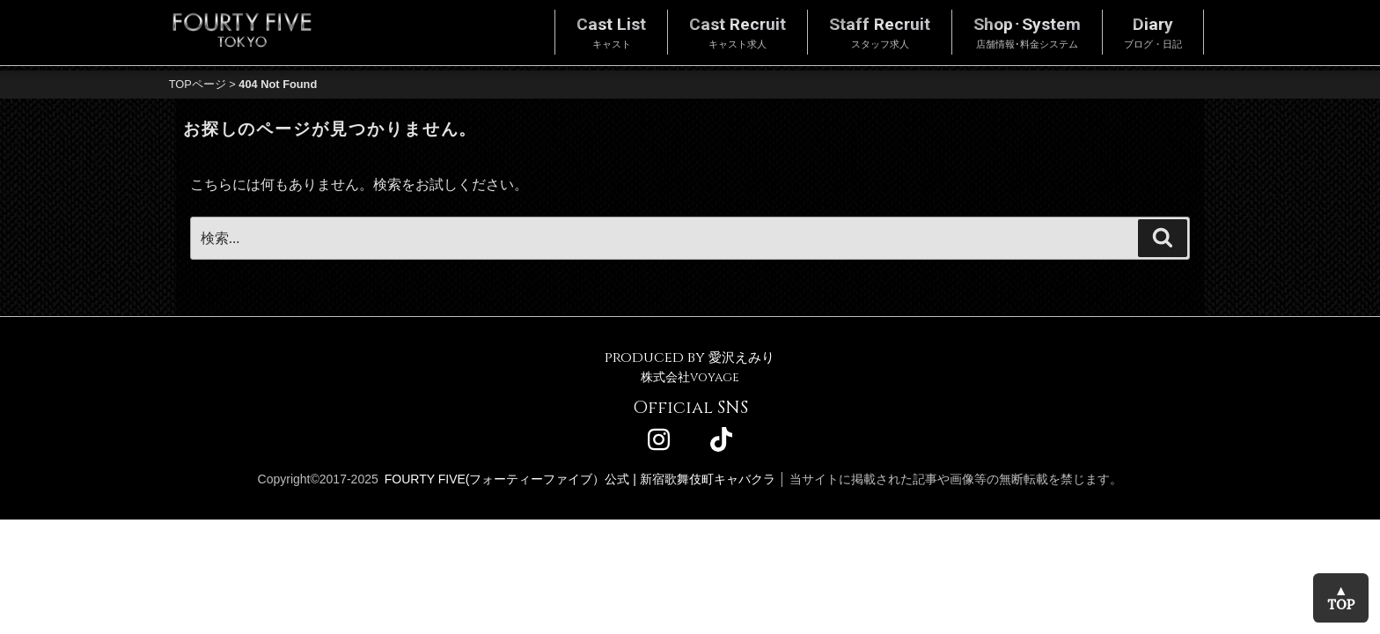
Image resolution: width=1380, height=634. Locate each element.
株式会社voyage (690, 377)
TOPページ (197, 84)
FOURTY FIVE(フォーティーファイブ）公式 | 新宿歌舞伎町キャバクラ (580, 479)
